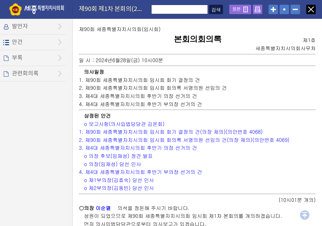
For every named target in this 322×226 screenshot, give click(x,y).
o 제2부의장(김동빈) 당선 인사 (119, 187)
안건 (17, 42)
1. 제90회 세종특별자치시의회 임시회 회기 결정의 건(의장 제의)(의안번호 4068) (171, 131)
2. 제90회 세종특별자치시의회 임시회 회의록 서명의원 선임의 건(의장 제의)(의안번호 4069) (184, 139)
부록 (17, 58)
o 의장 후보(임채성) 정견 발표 (118, 155)
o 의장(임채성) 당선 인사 (112, 164)
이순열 (103, 208)
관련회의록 (25, 73)
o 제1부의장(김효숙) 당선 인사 (119, 180)
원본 (236, 9)
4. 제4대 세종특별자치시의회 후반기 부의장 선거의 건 (140, 171)
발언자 (20, 26)
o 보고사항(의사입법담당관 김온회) (124, 123)
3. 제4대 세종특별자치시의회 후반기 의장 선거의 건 (138, 147)
